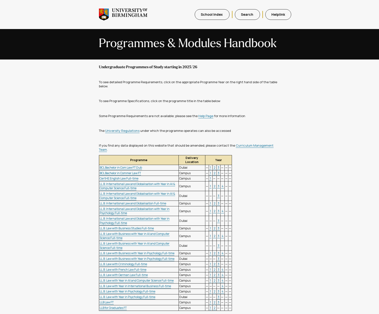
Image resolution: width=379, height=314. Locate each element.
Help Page (205, 116)
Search (247, 14)
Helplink (278, 14)
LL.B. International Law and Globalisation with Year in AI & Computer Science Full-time (137, 186)
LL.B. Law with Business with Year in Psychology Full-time (137, 253)
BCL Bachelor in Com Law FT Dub (121, 167)
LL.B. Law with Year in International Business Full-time (135, 286)
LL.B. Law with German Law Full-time (124, 275)
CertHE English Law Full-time (119, 178)
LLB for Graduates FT (113, 308)
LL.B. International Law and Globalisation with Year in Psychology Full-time (135, 211)
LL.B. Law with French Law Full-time (123, 270)
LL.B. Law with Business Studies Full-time (127, 228)
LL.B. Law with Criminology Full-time (123, 264)
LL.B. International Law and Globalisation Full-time (133, 203)
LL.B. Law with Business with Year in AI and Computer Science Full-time (135, 236)
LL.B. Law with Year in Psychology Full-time (127, 291)
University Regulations (122, 130)
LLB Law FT (107, 302)
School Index (212, 14)
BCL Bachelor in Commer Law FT (120, 173)
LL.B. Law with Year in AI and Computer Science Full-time (137, 280)
